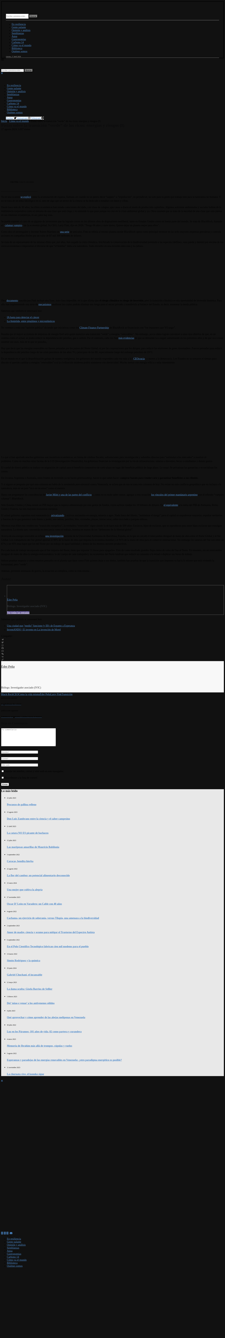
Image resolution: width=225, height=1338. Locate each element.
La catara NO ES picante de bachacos (28, 836)
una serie (64, 231)
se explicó (26, 196)
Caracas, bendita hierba (20, 864)
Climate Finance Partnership (94, 327)
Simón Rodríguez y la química (23, 964)
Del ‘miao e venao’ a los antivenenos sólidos (31, 1006)
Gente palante (19, 27)
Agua (14, 36)
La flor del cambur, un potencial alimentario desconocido (38, 878)
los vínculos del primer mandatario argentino (174, 494)
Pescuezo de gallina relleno (21, 808)
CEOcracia (139, 358)
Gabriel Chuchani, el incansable (24, 978)
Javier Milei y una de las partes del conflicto (69, 494)
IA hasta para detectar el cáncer (23, 317)
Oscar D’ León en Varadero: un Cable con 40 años (34, 907)
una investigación (54, 536)
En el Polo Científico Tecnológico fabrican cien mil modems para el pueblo (48, 949)
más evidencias (126, 338)
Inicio (4, 121)
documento (12, 300)
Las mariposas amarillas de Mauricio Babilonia (33, 850)
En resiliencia (19, 24)
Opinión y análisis (21, 30)
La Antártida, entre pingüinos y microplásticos (31, 321)
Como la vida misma (29, 694)
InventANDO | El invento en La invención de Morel (34, 629)
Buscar (33, 16)
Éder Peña (12, 599)
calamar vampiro (13, 225)
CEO (15, 694)
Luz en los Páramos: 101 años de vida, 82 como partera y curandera (44, 1035)
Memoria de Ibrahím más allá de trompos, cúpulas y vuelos (39, 1049)
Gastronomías (19, 39)
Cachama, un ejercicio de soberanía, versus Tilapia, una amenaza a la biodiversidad (53, 921)
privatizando (57, 515)
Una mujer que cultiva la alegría (24, 893)
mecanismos (44, 304)
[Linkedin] (7, 1236)
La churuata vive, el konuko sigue (25, 1077)
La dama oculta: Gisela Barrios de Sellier (29, 992)
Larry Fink (55, 694)
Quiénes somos (19, 51)
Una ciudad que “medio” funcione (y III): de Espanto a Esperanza (41, 625)
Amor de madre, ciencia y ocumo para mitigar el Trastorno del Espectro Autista (51, 935)
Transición (67, 694)
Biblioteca (17, 48)
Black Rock (7, 694)
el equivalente (171, 505)
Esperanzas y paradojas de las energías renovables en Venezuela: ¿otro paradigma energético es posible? (64, 1063)
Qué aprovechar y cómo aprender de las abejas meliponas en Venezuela (46, 1020)
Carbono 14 (18, 42)
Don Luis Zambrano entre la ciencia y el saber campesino (38, 822)
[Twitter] (5, 1236)
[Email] (11, 1236)
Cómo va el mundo (21, 45)
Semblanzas (18, 33)
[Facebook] (2, 1236)
